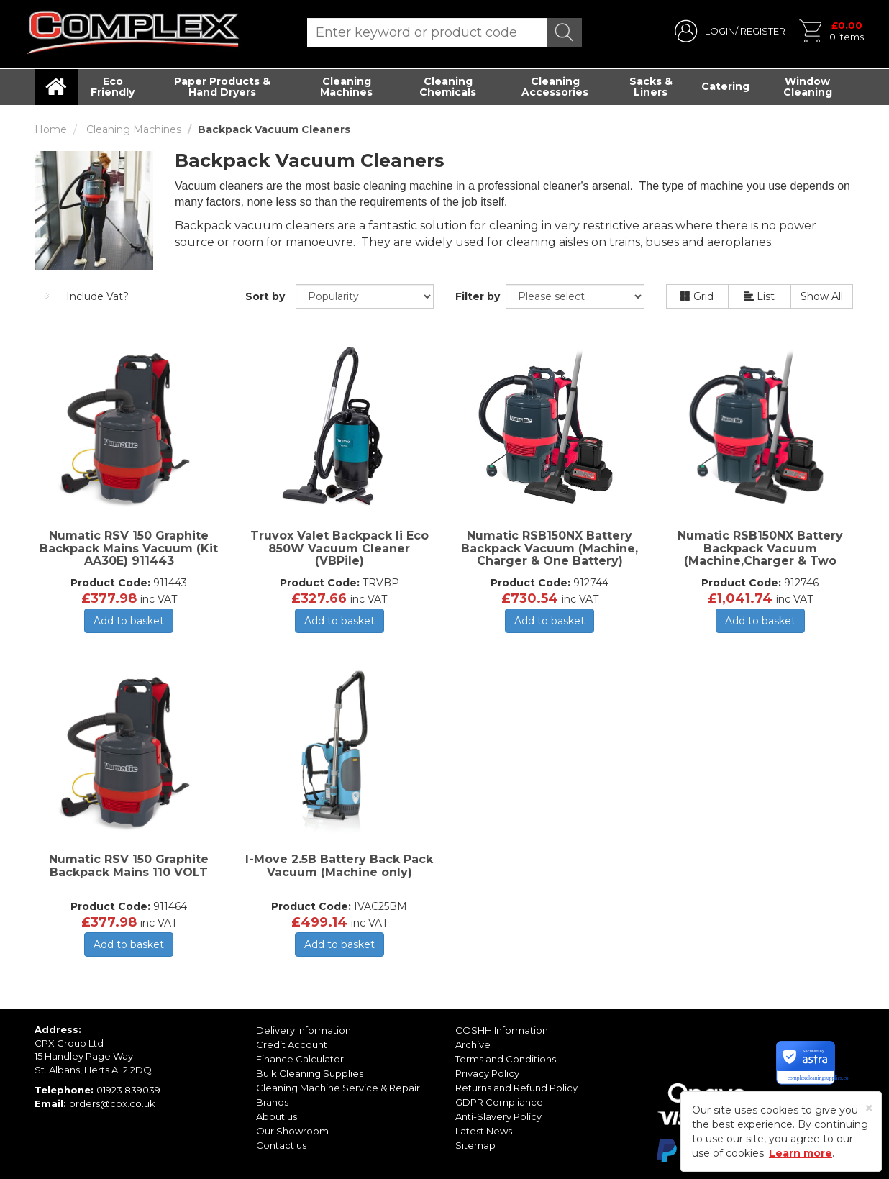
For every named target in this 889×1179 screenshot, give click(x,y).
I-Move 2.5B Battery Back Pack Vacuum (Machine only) (339, 865)
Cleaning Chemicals (447, 87)
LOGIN (720, 31)
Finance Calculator (300, 1059)
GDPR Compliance (499, 1102)
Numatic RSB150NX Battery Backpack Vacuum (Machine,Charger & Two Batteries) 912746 (760, 555)
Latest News (483, 1131)
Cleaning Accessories (554, 87)
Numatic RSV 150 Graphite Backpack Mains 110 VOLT (129, 865)
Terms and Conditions (505, 1059)
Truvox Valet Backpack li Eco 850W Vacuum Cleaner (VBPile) (339, 548)
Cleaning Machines (346, 87)
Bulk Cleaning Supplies (309, 1073)
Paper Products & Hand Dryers (222, 87)
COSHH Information (501, 1030)
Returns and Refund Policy (516, 1087)
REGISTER (762, 31)
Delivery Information (303, 1030)
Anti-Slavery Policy (498, 1116)
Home (51, 129)
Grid (697, 296)
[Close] (869, 1108)
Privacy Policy (487, 1073)
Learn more (800, 1153)
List (759, 296)
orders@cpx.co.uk (112, 1103)
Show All (822, 296)
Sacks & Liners (651, 87)
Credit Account (291, 1044)
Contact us (281, 1145)
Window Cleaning (807, 87)
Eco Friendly (113, 87)
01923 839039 (128, 1090)
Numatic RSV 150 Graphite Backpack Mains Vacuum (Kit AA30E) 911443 (129, 548)
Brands (272, 1102)
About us (276, 1116)
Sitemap (475, 1145)
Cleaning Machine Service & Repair (338, 1087)
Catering (725, 86)
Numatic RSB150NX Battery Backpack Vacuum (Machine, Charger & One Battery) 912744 (549, 555)
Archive (473, 1044)
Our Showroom (292, 1131)
